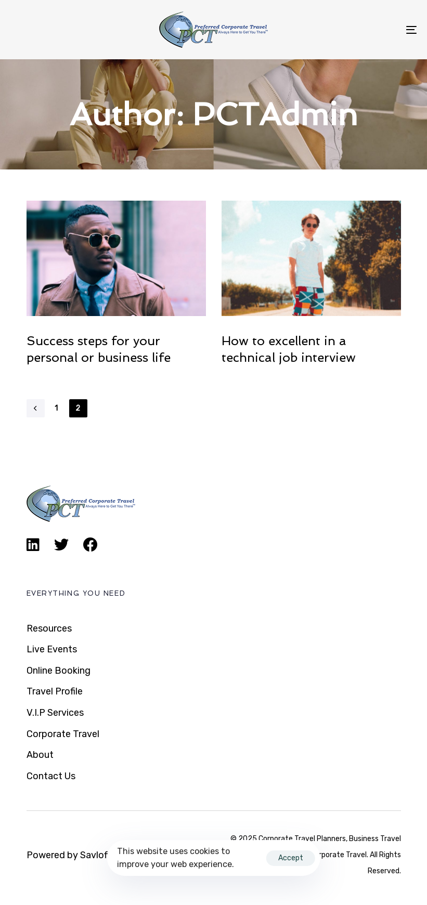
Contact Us (51, 776)
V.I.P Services (55, 712)
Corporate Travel (63, 734)
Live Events (52, 649)
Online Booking (58, 670)
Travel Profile (55, 691)
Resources (49, 628)
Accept (290, 858)
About (40, 754)
